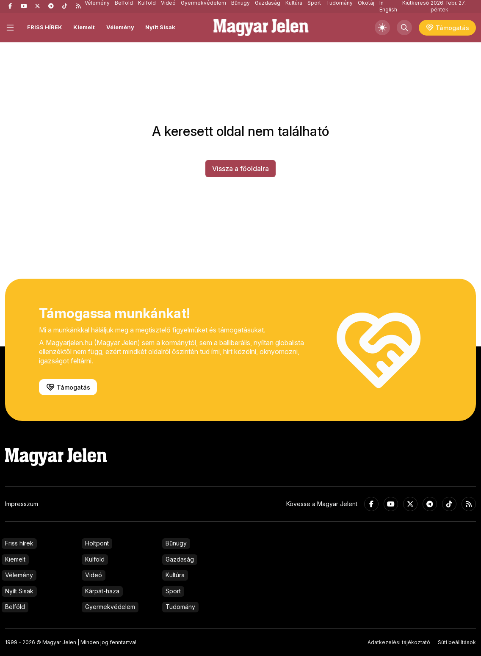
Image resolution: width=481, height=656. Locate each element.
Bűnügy (176, 543)
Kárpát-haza (102, 591)
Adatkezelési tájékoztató (399, 642)
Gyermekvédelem (110, 606)
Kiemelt (84, 27)
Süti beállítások (457, 642)
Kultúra (175, 574)
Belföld (15, 606)
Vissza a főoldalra (240, 168)
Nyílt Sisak (160, 27)
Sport (173, 591)
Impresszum (21, 503)
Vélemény (120, 27)
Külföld (95, 559)
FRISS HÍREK (44, 27)
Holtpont (97, 543)
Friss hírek (19, 543)
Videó (93, 574)
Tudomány (180, 606)
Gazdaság (180, 559)
